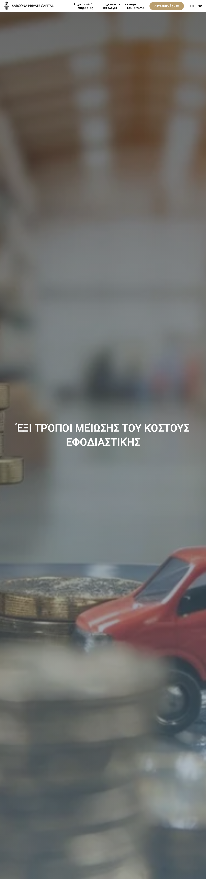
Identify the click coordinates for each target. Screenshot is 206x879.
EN (192, 6)
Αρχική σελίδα (83, 4)
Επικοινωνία (135, 8)
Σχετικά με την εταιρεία (121, 4)
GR (200, 6)
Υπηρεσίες (85, 8)
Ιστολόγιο (110, 8)
